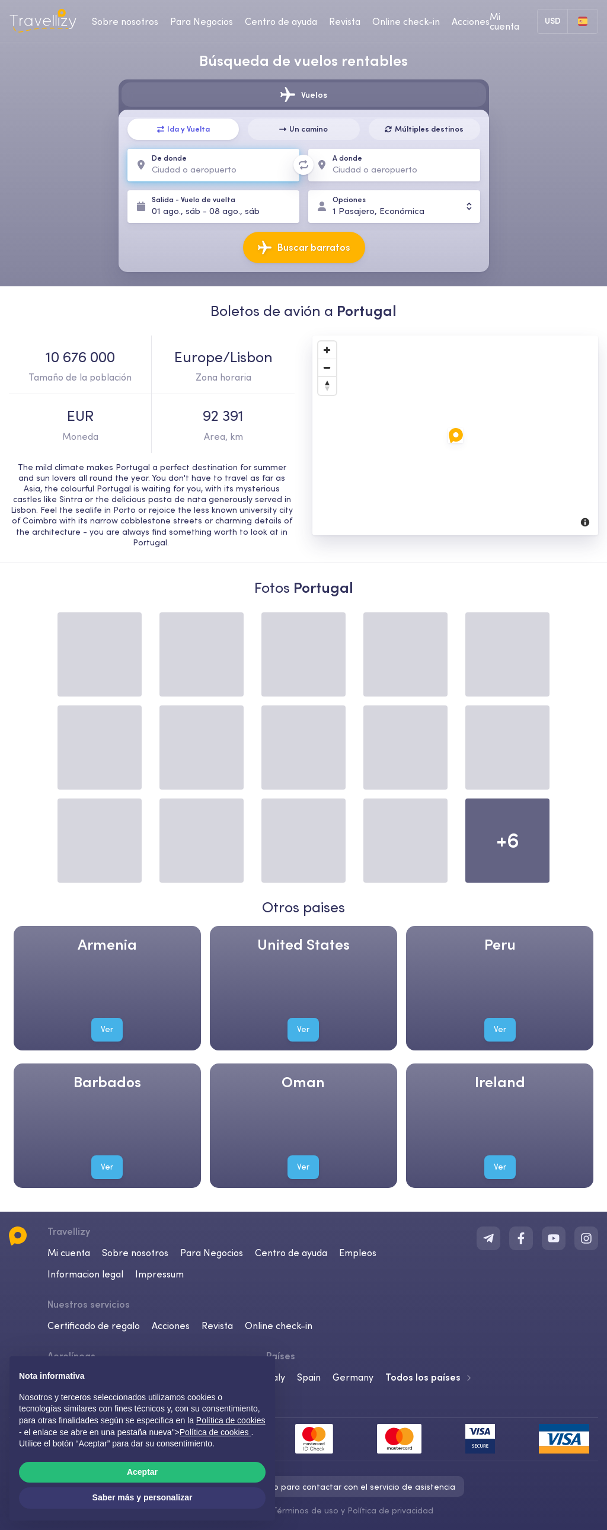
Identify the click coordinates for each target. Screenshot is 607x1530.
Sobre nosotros (135, 1252)
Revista (217, 1325)
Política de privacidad (390, 1510)
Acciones (471, 21)
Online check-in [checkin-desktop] (406, 21)
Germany (353, 1377)
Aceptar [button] (142, 1472)
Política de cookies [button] (231, 1420)
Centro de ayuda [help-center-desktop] (281, 21)
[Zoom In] (327, 350)
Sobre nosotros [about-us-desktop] (125, 21)
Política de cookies (215, 1432)
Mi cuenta (68, 1252)
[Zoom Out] (327, 368)
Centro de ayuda (291, 1252)
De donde (169, 158)
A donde (347, 158)
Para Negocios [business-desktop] (201, 21)
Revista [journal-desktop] (344, 21)
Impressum (159, 1274)
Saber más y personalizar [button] (142, 1497)
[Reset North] (327, 386)
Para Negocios (211, 1252)
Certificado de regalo (93, 1325)
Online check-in (278, 1325)
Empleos (357, 1252)
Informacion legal (85, 1274)
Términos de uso (305, 1510)
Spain (309, 1377)
